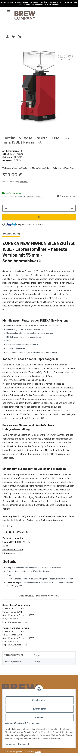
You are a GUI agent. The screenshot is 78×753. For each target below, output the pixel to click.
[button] (7, 36)
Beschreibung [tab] (11, 233)
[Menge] (39, 208)
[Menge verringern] (6, 208)
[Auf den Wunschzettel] (69, 56)
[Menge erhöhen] (72, 208)
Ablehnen (39, 717)
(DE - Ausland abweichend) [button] (33, 196)
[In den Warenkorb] (4, 49)
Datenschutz (24, 744)
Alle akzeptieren (39, 700)
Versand (24, 181)
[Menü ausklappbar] (8, 10)
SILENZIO (17, 157)
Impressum (10, 744)
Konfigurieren (39, 709)
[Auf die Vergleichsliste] (61, 56)
